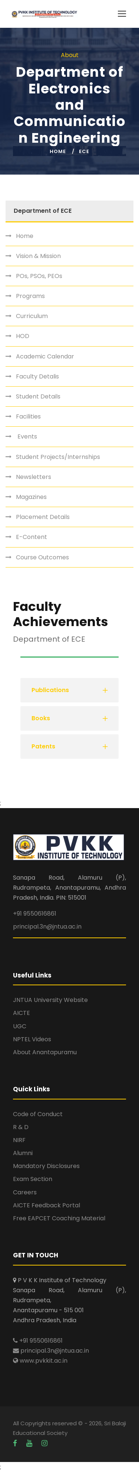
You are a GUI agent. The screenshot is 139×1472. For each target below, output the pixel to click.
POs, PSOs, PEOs (39, 276)
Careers (25, 1192)
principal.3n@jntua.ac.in (47, 926)
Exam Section (32, 1179)
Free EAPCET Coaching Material (59, 1218)
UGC (19, 1026)
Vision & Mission (38, 256)
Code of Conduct (38, 1114)
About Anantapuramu (45, 1052)
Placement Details (43, 517)
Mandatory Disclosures (46, 1166)
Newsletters (33, 477)
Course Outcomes (42, 557)
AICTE (21, 1013)
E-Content (31, 537)
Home (58, 151)
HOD (22, 336)
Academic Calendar (45, 356)
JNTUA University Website (50, 1000)
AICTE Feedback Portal (46, 1205)
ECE (84, 151)
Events (26, 436)
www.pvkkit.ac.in (40, 1360)
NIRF (19, 1140)
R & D (21, 1127)
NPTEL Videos (32, 1039)
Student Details (38, 396)
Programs (30, 296)
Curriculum (32, 316)
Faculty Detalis (37, 376)
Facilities (28, 416)
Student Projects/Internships (58, 457)
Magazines (31, 497)
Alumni (23, 1153)
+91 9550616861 (34, 913)
